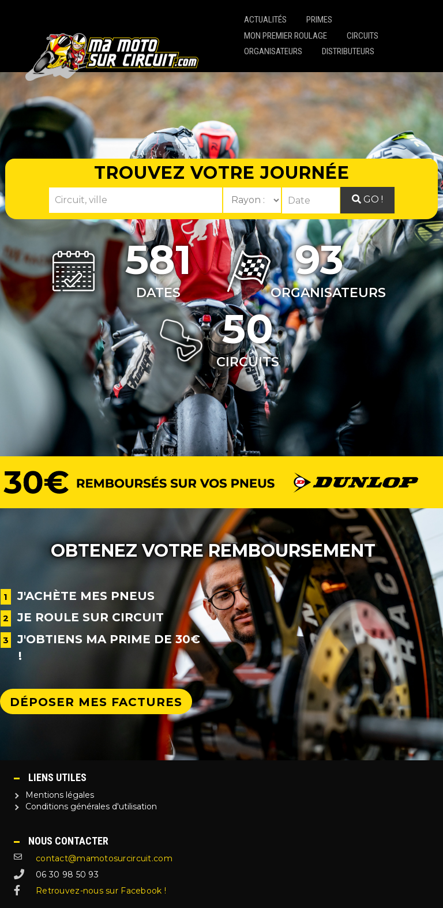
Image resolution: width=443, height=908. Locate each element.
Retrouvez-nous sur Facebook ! (101, 891)
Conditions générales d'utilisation (91, 806)
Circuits (362, 36)
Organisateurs (273, 51)
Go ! (367, 199)
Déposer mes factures (96, 702)
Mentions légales (59, 795)
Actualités (265, 19)
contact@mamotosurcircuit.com (104, 858)
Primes (319, 19)
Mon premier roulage (285, 36)
